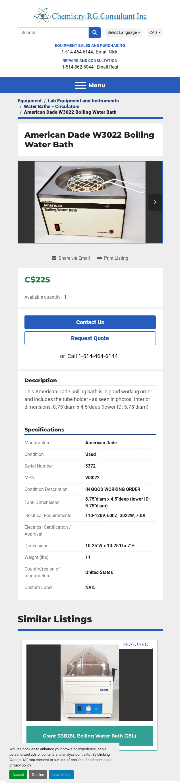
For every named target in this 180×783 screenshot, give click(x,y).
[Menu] (80, 85)
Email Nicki (107, 52)
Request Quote (90, 338)
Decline (38, 774)
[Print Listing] (113, 258)
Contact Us (90, 322)
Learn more (61, 774)
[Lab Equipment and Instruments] (83, 101)
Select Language (122, 32)
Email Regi (107, 67)
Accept (18, 774)
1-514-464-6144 (77, 52)
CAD (153, 32)
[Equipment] (30, 101)
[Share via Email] (71, 258)
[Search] (53, 32)
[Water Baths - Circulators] (52, 106)
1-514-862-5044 (78, 67)
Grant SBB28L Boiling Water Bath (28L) (89, 736)
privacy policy (20, 765)
